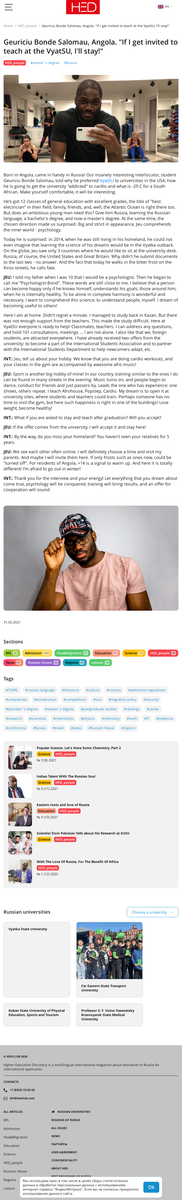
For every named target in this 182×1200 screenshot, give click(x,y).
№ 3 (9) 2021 (46, 760)
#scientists (37, 718)
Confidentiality (64, 1160)
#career (153, 709)
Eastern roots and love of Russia (63, 804)
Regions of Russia (65, 1120)
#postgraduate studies (99, 709)
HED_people (27, 25)
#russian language (40, 690)
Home (8, 25)
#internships (63, 718)
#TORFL (12, 690)
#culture (93, 690)
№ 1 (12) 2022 (47, 874)
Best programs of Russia (71, 1176)
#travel (58, 728)
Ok (151, 1187)
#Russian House (101, 728)
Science (134, 653)
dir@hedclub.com (22, 1098)
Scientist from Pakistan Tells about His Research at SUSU (83, 833)
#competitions (75, 699)
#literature (70, 690)
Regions (74, 662)
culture (100, 662)
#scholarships (45, 699)
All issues (59, 1128)
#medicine (164, 718)
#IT (146, 718)
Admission (37, 653)
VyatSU (107, 180)
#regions (128, 728)
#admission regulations (147, 690)
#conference (16, 728)
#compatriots (16, 699)
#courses (114, 690)
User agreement (64, 1152)
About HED (59, 1168)
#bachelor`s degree (22, 709)
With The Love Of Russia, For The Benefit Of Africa (77, 861)
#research (14, 718)
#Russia (70, 62)
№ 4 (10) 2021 (47, 817)
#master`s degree (45, 62)
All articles (13, 1112)
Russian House (43, 662)
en (163, 7)
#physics (88, 718)
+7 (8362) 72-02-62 (22, 1090)
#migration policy (122, 699)
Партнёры (59, 1144)
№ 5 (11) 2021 (47, 788)
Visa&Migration (72, 653)
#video (76, 728)
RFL (12, 653)
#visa (97, 699)
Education (106, 653)
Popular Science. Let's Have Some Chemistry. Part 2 (79, 748)
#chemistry (111, 718)
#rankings (132, 709)
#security (151, 699)
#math (132, 718)
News (13, 662)
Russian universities (74, 1112)
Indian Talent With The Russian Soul (66, 776)
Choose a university (149, 912)
